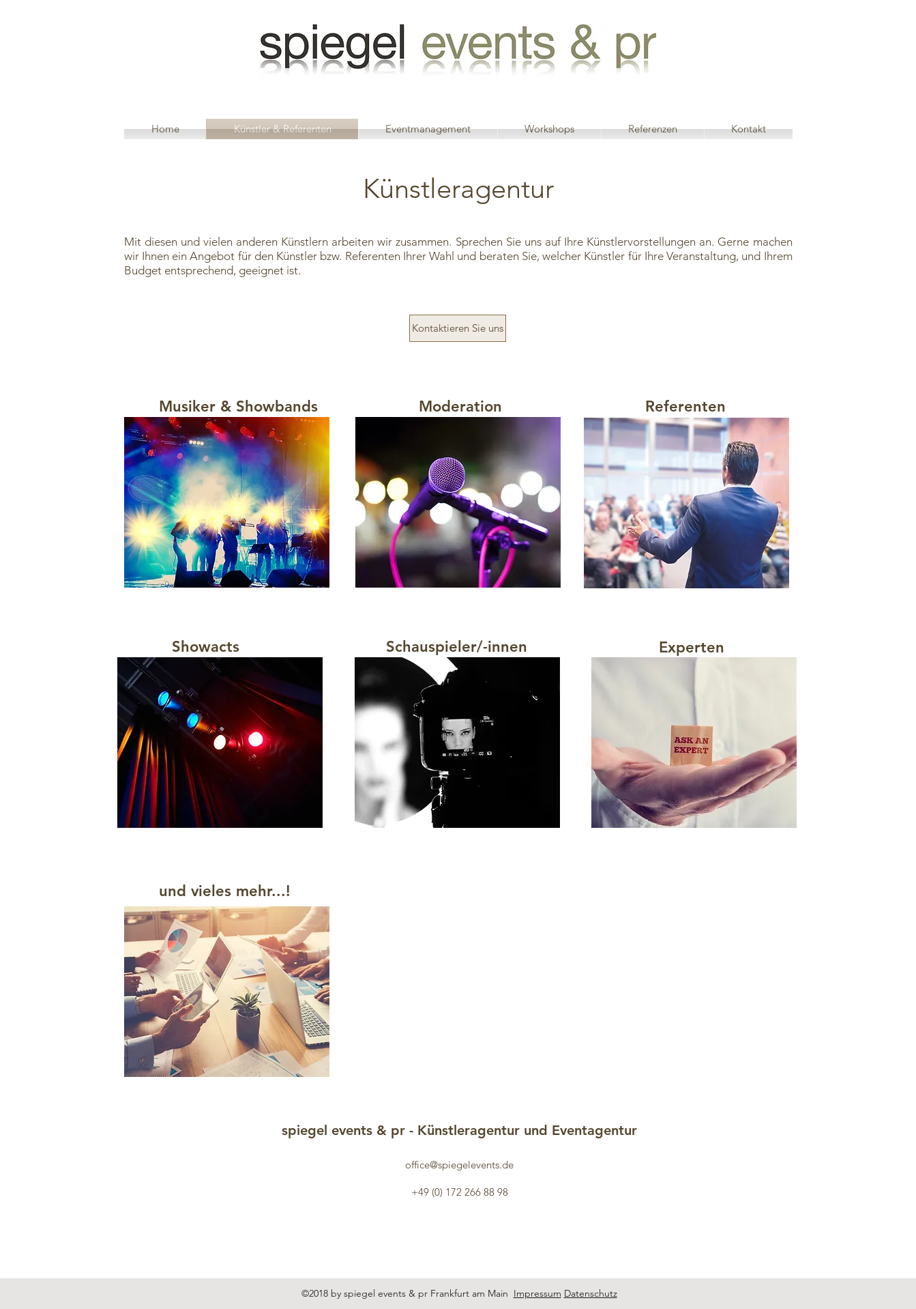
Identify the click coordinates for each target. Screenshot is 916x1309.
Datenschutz (590, 1293)
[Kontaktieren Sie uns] (457, 328)
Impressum (537, 1293)
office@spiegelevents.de (459, 1164)
